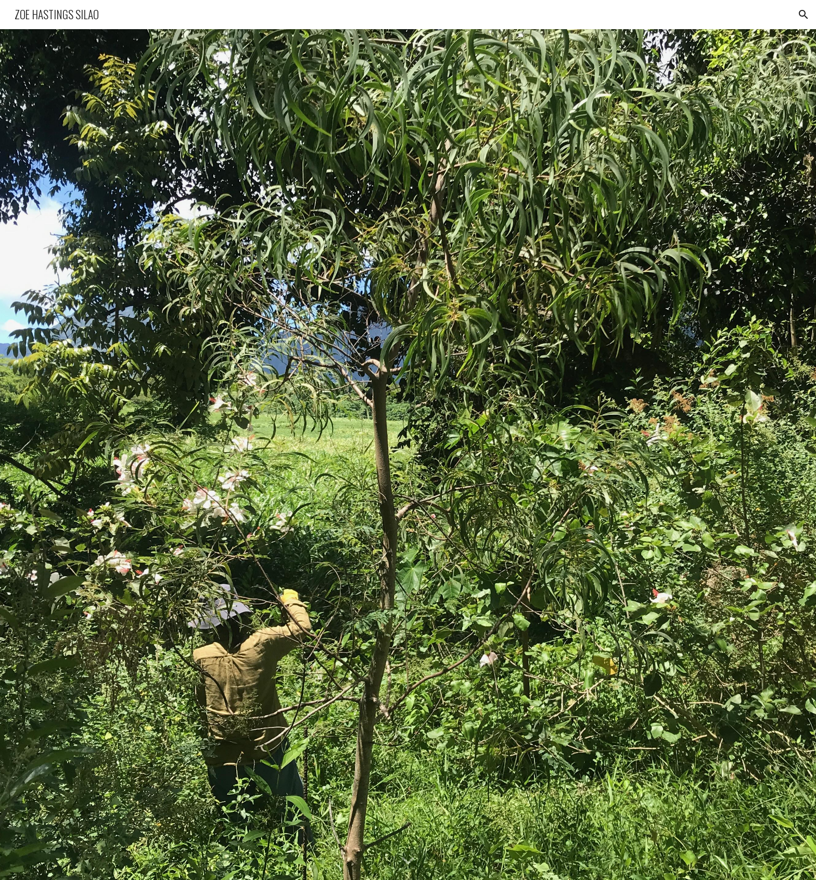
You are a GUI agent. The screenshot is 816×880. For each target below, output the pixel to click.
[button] (803, 14)
